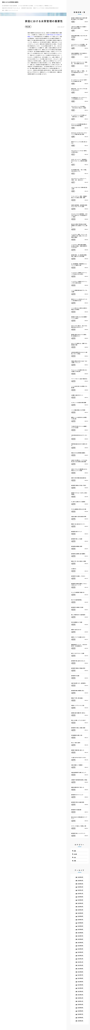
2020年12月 (80, 998)
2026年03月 (80, 880)
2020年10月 (80, 1004)
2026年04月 (80, 877)
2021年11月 (80, 962)
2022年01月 (80, 955)
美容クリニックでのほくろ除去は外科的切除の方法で (46, 8)
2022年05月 (80, 942)
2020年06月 (80, 1017)
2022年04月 (80, 945)
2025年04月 (80, 900)
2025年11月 (80, 893)
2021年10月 (80, 965)
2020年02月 (80, 1021)
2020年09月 (80, 1007)
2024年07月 (80, 919)
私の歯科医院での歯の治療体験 (9, 5)
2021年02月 (80, 991)
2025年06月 (80, 897)
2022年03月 (80, 949)
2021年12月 (80, 959)
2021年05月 (80, 981)
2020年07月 (80, 1014)
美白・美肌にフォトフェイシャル (10, 10)
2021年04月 (80, 985)
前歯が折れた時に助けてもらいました (11, 8)
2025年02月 (80, 906)
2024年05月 (80, 926)
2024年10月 (80, 910)
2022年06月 (80, 939)
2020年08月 (80, 1011)
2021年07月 (80, 975)
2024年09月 (80, 913)
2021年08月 (80, 972)
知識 (75, 860)
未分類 (28, 27)
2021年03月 (80, 988)
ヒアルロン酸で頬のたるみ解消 (25, 5)
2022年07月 (80, 936)
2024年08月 (80, 916)
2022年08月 (80, 932)
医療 (75, 851)
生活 (75, 857)
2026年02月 (80, 884)
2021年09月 (80, 968)
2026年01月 (80, 887)
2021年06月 (80, 978)
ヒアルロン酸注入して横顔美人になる (43, 5)
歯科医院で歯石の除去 (26, 8)
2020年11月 (80, 1001)
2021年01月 (80, 994)
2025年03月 (80, 903)
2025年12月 (80, 890)
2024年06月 (80, 923)
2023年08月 (80, 929)
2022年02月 (80, 952)
